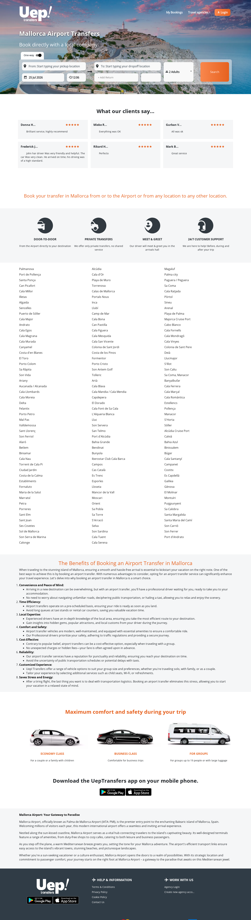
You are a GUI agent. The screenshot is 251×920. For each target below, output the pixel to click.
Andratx (24, 325)
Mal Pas (24, 420)
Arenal (168, 308)
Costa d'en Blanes (31, 353)
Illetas (23, 297)
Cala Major (26, 319)
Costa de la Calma (31, 475)
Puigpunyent (172, 503)
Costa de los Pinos (104, 353)
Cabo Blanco (172, 325)
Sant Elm (25, 515)
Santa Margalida (175, 515)
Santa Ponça (27, 280)
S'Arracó (97, 520)
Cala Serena (99, 542)
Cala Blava (98, 386)
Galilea (168, 481)
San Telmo (99, 431)
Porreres (25, 509)
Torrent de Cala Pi (31, 464)
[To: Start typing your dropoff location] (127, 66)
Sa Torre (97, 515)
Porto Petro (27, 414)
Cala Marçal (172, 392)
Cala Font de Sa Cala (105, 408)
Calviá (168, 436)
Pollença (170, 408)
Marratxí (24, 498)
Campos (97, 464)
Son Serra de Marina (32, 537)
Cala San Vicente (102, 341)
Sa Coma (170, 286)
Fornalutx (25, 487)
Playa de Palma (174, 314)
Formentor (99, 358)
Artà (94, 381)
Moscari (97, 498)
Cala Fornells (172, 330)
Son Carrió (171, 526)
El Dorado (98, 403)
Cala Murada (27, 341)
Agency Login (172, 887)
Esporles (97, 481)
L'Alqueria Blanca (103, 414)
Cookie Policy (99, 897)
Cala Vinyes (171, 341)
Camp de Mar (100, 314)
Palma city (171, 274)
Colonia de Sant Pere (178, 347)
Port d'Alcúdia (101, 436)
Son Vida (25, 375)
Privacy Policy (99, 892)
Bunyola (97, 453)
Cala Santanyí (173, 459)
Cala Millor (26, 291)
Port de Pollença (30, 274)
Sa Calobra (171, 509)
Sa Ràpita (25, 369)
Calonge (24, 542)
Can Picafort (27, 286)
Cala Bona (98, 319)
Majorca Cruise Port (177, 319)
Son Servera (100, 425)
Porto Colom (27, 364)
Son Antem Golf (102, 369)
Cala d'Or (98, 274)
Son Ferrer (171, 531)
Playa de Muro (101, 280)
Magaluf (169, 269)
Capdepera (99, 397)
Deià (167, 353)
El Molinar (170, 492)
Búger (168, 453)
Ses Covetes (27, 526)
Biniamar (25, 453)
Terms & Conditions (103, 887)
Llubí (95, 308)
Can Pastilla (99, 325)
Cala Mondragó (174, 336)
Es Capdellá (171, 475)
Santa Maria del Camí (178, 520)
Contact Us (98, 902)
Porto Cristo (100, 364)
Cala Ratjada (172, 291)
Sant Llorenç (27, 431)
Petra (22, 503)
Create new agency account (179, 892)
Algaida (24, 302)
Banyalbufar (172, 381)
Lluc (94, 420)
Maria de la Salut (30, 492)
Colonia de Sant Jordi (105, 347)
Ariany (23, 381)
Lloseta (96, 487)
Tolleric (96, 375)
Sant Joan (25, 520)
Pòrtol (168, 297)
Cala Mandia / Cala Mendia (109, 392)
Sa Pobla (97, 509)
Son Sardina (100, 531)
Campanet (171, 464)
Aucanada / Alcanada (33, 386)
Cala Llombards (29, 392)
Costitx (168, 470)
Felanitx (24, 408)
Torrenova (99, 286)
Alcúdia (96, 269)
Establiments (27, 481)
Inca (94, 302)
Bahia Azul (171, 442)
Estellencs (170, 403)
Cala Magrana (28, 336)
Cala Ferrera (172, 386)
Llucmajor (170, 358)
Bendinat (98, 448)
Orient (96, 503)
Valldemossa (27, 425)
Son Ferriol (26, 436)
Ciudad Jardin (28, 470)
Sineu (168, 302)
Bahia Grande (101, 442)
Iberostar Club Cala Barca (108, 459)
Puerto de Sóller (29, 314)
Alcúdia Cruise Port (176, 431)
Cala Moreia (27, 397)
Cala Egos (25, 330)
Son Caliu (170, 369)
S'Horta (169, 420)
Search (214, 72)
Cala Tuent (99, 537)
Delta (22, 403)
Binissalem (171, 448)
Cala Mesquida (101, 336)
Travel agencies (198, 12)
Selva (95, 526)
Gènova (169, 487)
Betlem (23, 448)
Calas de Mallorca (103, 291)
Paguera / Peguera (176, 280)
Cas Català (98, 470)
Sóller (168, 425)
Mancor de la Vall (103, 492)
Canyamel (25, 347)
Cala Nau (25, 459)
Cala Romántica (174, 397)
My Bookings (174, 12)
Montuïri (170, 498)
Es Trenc (97, 475)
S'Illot (168, 364)
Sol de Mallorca (29, 531)
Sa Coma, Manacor (176, 375)
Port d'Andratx (174, 537)
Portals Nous (100, 297)
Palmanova (26, 269)
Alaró (22, 442)
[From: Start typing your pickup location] (54, 66)
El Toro (23, 358)
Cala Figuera (100, 330)
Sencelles (25, 308)
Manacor (170, 414)
